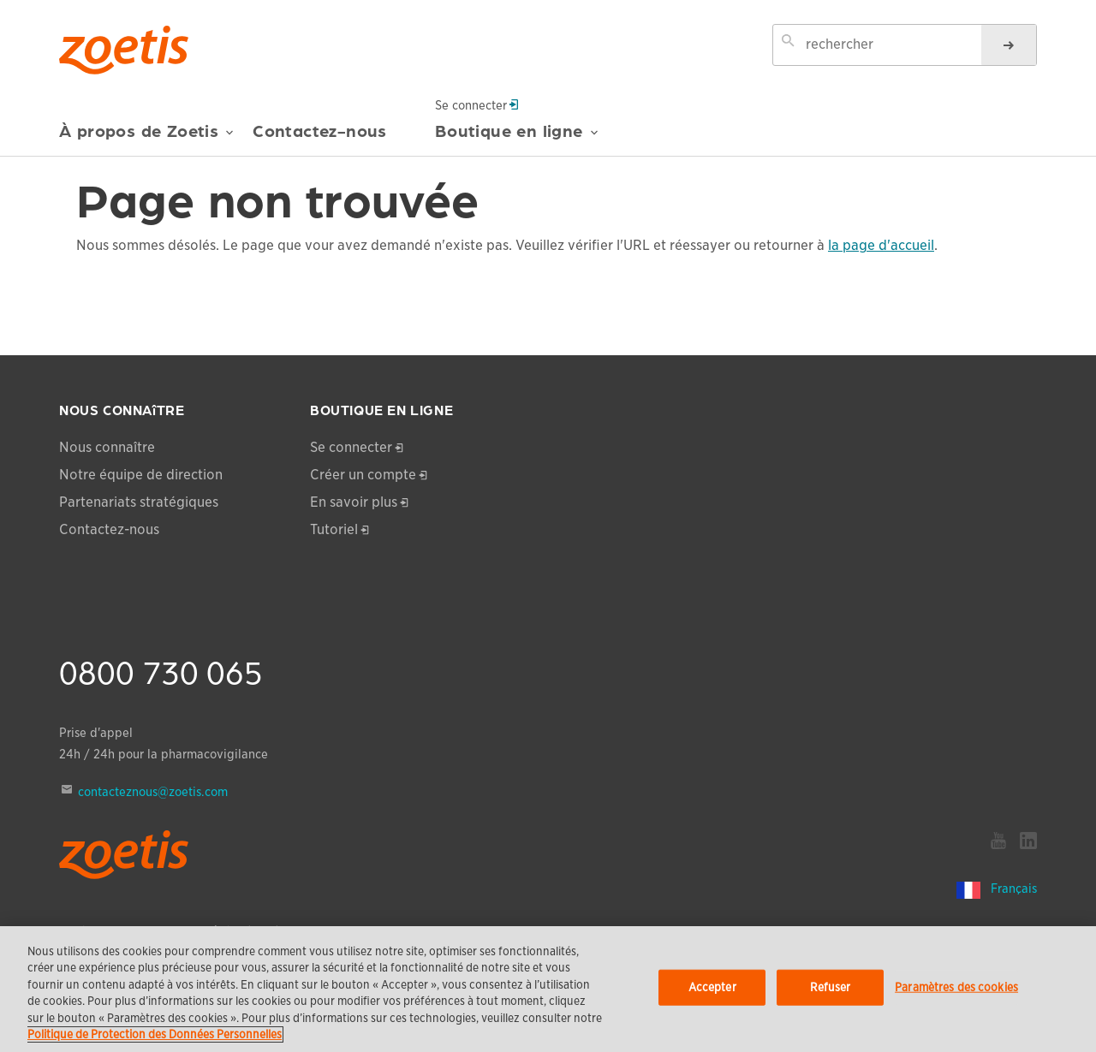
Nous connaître (107, 447)
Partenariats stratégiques (138, 502)
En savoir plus (353, 502)
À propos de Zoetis (146, 137)
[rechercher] (1008, 45)
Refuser (830, 987)
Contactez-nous (320, 130)
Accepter (712, 987)
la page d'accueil (881, 245)
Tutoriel (334, 529)
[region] (548, 989)
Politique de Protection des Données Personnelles (154, 1034)
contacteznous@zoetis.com (153, 792)
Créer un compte (363, 475)
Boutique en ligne (517, 137)
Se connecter (476, 104)
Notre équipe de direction (141, 475)
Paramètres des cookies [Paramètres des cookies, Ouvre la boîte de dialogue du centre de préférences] (956, 987)
